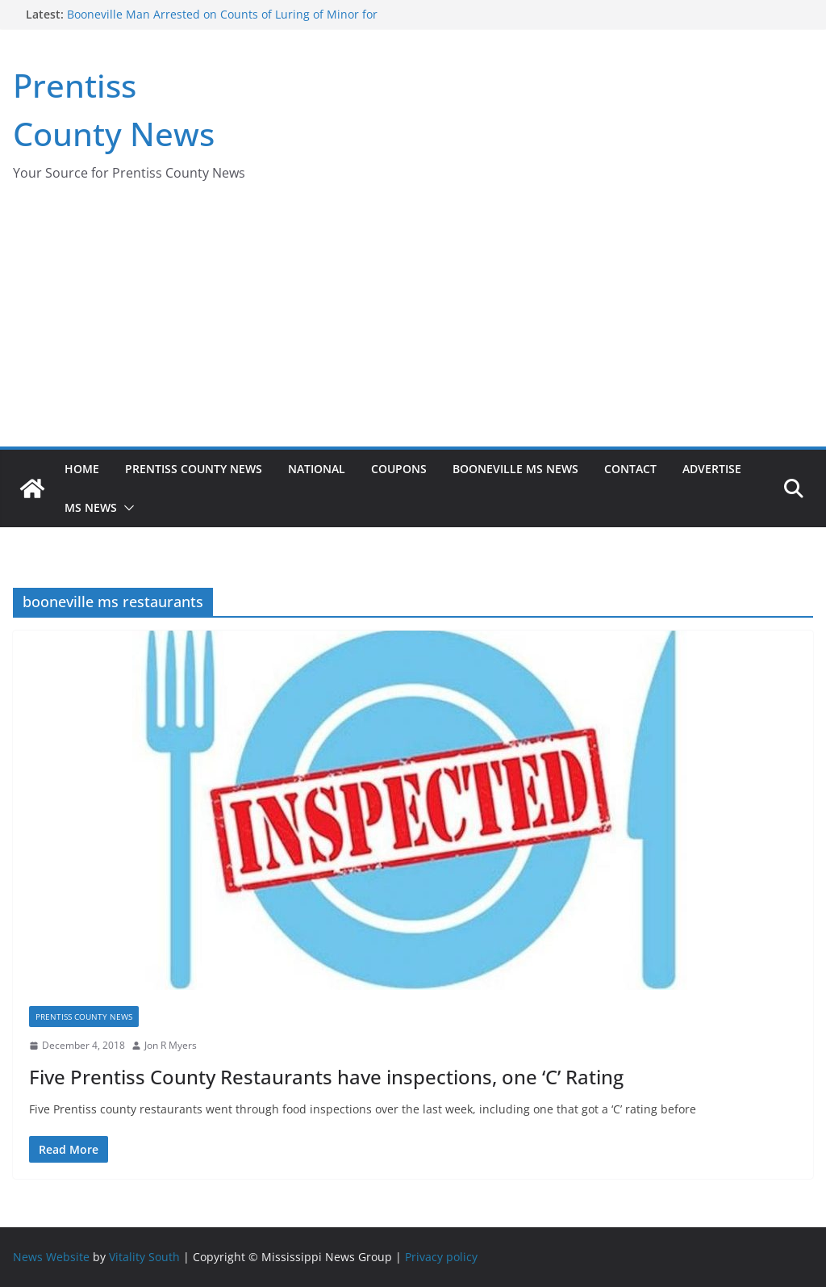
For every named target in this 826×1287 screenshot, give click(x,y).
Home (82, 468)
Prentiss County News (193, 468)
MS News (91, 507)
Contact (630, 468)
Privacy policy (441, 1256)
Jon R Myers (170, 1045)
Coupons (399, 468)
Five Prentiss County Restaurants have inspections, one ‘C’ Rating (326, 1076)
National (316, 468)
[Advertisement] (413, 325)
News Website (51, 1256)
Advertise (711, 468)
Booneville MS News (515, 468)
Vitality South (144, 1256)
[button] (126, 508)
